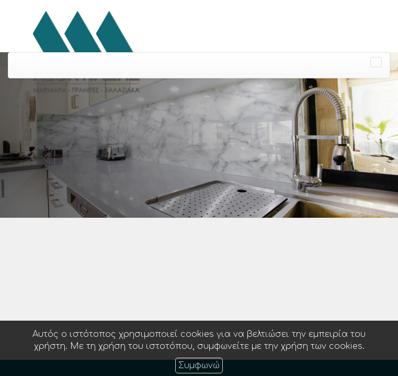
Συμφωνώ (199, 365)
